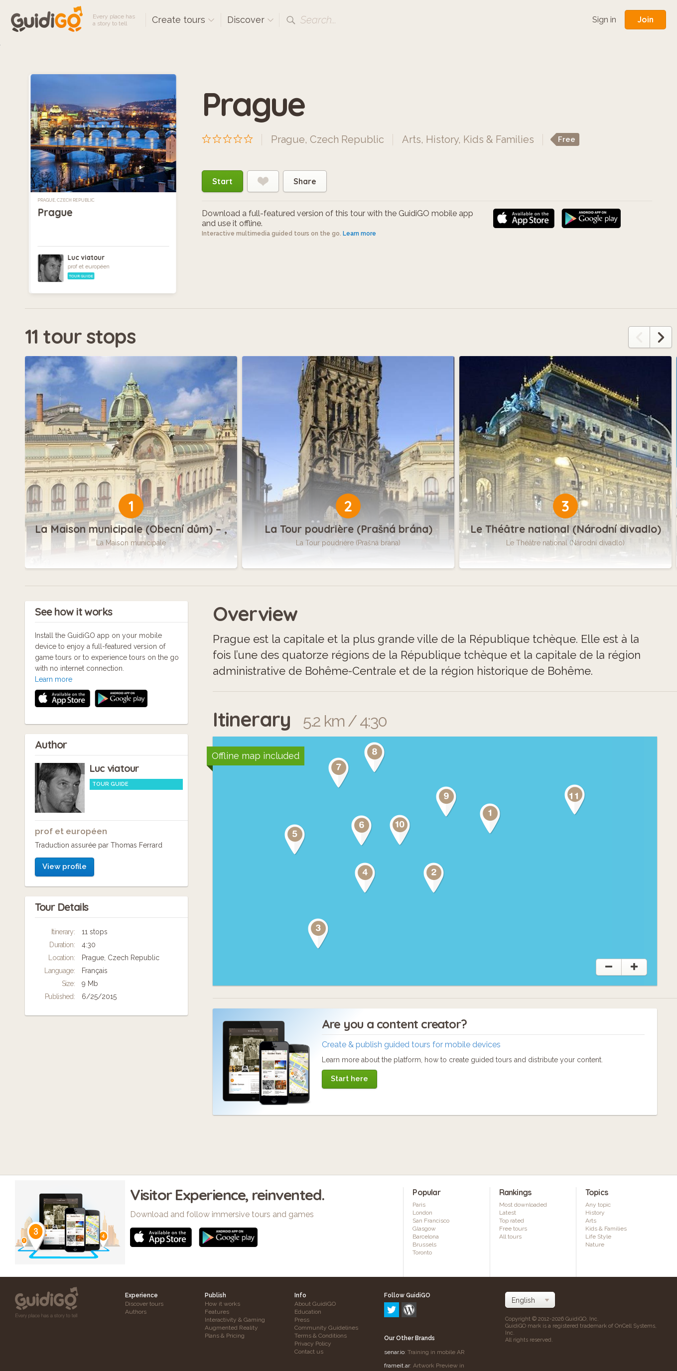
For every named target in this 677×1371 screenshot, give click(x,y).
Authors (135, 1311)
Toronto (422, 1252)
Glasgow (424, 1228)
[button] (490, 818)
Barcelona (425, 1236)
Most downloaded (523, 1204)
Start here (349, 1078)
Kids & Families (498, 139)
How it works (222, 1303)
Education (307, 1311)
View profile (64, 733)
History (442, 139)
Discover (250, 19)
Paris (418, 1204)
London (422, 1212)
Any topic (598, 1204)
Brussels (424, 1244)
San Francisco (430, 1220)
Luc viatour (86, 257)
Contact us (308, 1351)
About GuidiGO (315, 1303)
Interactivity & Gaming (235, 1319)
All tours (510, 1236)
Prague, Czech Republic (65, 200)
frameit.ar (397, 1322)
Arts (411, 139)
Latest (507, 1212)
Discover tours (144, 1303)
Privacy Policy (312, 1343)
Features (217, 1311)
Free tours (513, 1228)
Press (301, 1319)
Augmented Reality (231, 1327)
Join (645, 19)
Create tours (183, 19)
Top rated (511, 1220)
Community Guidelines (326, 1327)
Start (222, 181)
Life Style (598, 1236)
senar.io (394, 1309)
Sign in (604, 19)
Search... (318, 20)
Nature (594, 1244)
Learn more (359, 233)
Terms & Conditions (320, 1335)
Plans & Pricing (225, 1335)
